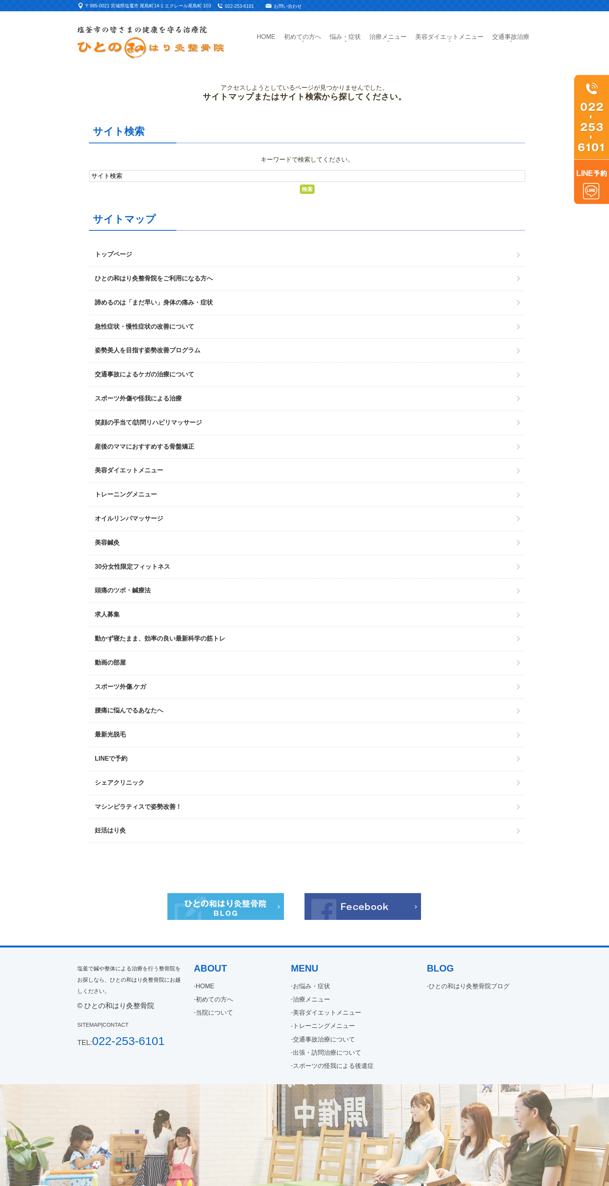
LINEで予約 (111, 758)
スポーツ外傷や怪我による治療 (138, 398)
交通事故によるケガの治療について (144, 374)
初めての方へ (302, 36)
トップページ (113, 254)
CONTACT (116, 1025)
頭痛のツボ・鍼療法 (123, 590)
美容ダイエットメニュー (449, 36)
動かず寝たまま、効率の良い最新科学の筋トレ (160, 638)
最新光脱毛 (110, 734)
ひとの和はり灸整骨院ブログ (469, 986)
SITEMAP (89, 1025)
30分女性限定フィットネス (132, 566)
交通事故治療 (510, 36)
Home (266, 36)
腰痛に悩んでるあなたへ (129, 710)
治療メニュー (388, 36)
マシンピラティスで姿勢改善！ (138, 806)
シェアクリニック (119, 782)
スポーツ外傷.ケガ (120, 686)
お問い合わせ (288, 6)
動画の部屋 (110, 662)
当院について (214, 1012)
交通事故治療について (324, 1039)
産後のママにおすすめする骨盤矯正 (144, 446)
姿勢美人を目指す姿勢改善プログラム (147, 350)
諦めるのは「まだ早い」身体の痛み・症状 (154, 302)
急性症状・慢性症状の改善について (144, 326)
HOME (205, 986)
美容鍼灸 (107, 542)
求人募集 (107, 614)
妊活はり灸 (110, 830)
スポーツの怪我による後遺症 (333, 1065)
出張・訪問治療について (327, 1052)
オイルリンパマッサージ (129, 518)
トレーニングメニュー (126, 494)
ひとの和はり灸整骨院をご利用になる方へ (154, 278)
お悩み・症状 (311, 986)
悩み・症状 (345, 36)
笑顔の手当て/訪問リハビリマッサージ (148, 422)
